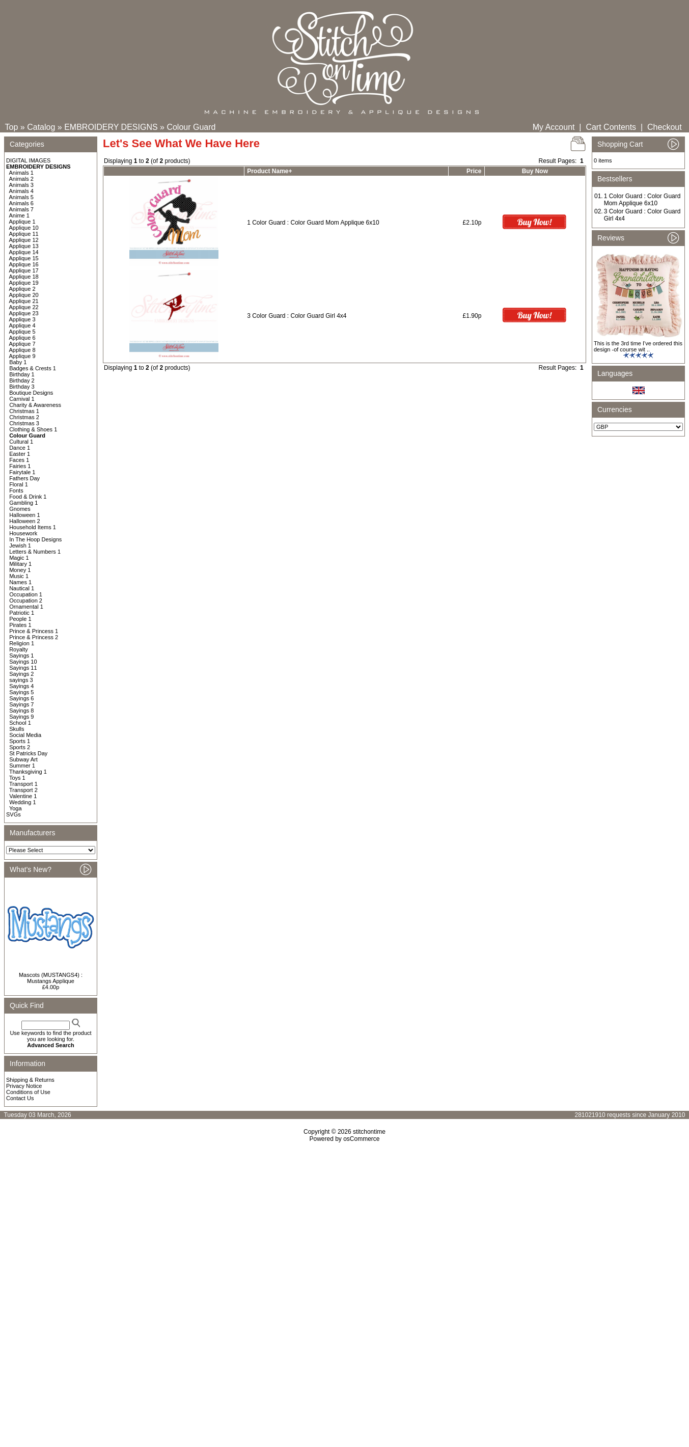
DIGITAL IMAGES (28, 160)
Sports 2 (19, 747)
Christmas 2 (24, 417)
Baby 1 (17, 362)
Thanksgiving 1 (28, 772)
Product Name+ (269, 171)
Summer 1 (22, 765)
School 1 (20, 723)
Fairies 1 (20, 466)
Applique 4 (22, 325)
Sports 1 (19, 741)
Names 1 (20, 582)
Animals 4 (21, 191)
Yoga (15, 808)
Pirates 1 (20, 625)
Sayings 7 (21, 704)
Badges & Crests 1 (32, 368)
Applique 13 (24, 246)
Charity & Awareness (35, 405)
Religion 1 (21, 643)
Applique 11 (24, 234)
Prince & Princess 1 (33, 631)
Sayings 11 (23, 668)
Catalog (41, 127)
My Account (554, 127)
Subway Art (23, 759)
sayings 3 (21, 680)
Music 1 (19, 576)
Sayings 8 (21, 710)
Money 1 (20, 570)
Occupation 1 (25, 594)
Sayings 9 (21, 717)
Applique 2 (22, 289)
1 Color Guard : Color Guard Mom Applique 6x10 (313, 222)
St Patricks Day (28, 753)
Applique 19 (24, 283)
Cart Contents (611, 127)
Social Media (25, 735)
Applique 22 (24, 307)
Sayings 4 (21, 686)
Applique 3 (22, 319)
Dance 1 (19, 448)
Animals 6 (21, 203)
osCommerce (361, 1138)
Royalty (18, 649)
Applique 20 (24, 295)
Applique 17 (24, 270)
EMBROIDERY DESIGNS (110, 127)
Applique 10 (24, 228)
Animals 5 (21, 197)
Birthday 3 (22, 387)
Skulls (16, 729)
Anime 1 (19, 215)
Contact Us (20, 1098)
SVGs (13, 814)
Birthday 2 (22, 380)
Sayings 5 (21, 692)
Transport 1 (23, 784)
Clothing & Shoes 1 (33, 429)
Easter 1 (19, 454)
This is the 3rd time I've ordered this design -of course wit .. (638, 346)
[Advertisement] (344, 1230)
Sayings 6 (21, 698)
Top (11, 127)
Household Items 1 (32, 527)
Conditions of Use (28, 1092)
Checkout (664, 127)
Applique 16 (24, 264)
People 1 (20, 619)
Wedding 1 (22, 802)
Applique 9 (22, 356)
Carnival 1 (22, 399)
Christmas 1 (24, 411)
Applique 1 (22, 222)
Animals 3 (21, 185)
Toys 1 (17, 778)
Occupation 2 (25, 600)
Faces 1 (19, 460)
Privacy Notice (24, 1086)
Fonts (16, 490)
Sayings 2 (21, 674)
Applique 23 (24, 313)
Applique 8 (22, 350)
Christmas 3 (24, 423)
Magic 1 (19, 558)
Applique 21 (24, 301)
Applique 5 (22, 332)
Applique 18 (24, 277)
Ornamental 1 (26, 607)
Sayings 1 (21, 655)
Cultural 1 (21, 442)
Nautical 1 (21, 588)
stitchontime (369, 1131)
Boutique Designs (31, 393)
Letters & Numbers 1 (35, 552)
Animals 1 (21, 173)
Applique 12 (24, 240)
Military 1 (20, 564)
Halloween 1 (24, 515)
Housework (23, 533)
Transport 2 (23, 790)
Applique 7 (22, 344)
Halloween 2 (24, 521)
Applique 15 (24, 258)
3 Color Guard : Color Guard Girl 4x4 (296, 315)
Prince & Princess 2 (33, 637)
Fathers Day (24, 478)
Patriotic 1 (21, 613)
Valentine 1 (23, 796)
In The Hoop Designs (35, 539)
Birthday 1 (22, 374)
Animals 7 (21, 209)
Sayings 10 (23, 662)
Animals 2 (21, 179)
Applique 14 (24, 252)
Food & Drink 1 (27, 497)
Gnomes (20, 509)
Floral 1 (18, 484)
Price (473, 171)
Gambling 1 (23, 503)
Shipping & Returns (30, 1080)
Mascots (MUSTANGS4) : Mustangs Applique (50, 978)
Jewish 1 (20, 545)
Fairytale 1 (22, 472)
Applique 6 (22, 338)
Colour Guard (191, 127)
